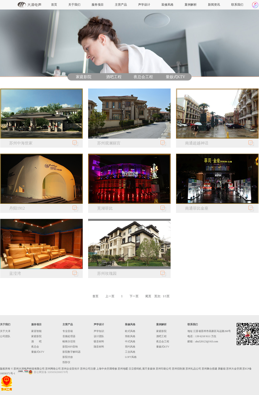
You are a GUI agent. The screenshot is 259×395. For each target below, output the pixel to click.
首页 (54, 4)
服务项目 (98, 4)
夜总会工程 (143, 77)
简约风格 (130, 346)
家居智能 (36, 331)
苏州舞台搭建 (209, 368)
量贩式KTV (175, 77)
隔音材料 (99, 346)
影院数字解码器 (71, 351)
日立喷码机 (135, 368)
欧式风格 (130, 331)
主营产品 (121, 4)
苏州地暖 (123, 368)
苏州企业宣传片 (70, 368)
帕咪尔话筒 (68, 341)
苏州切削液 (178, 368)
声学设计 (144, 4)
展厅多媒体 (148, 368)
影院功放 (67, 357)
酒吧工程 (114, 77)
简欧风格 (130, 336)
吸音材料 (99, 341)
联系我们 (237, 4)
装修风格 (167, 4)
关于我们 (74, 4)
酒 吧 (36, 341)
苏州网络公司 (53, 368)
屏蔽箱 (222, 368)
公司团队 (5, 336)
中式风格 (130, 341)
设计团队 (99, 336)
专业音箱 (67, 331)
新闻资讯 (214, 4)
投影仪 (66, 362)
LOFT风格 (131, 357)
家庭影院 (83, 77)
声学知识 (99, 331)
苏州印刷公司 (163, 368)
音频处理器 (68, 336)
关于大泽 (5, 331)
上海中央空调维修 (106, 368)
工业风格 (130, 351)
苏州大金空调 (234, 368)
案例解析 (191, 4)
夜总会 (35, 346)
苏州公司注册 (88, 368)
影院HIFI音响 (70, 346)
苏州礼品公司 (193, 368)
